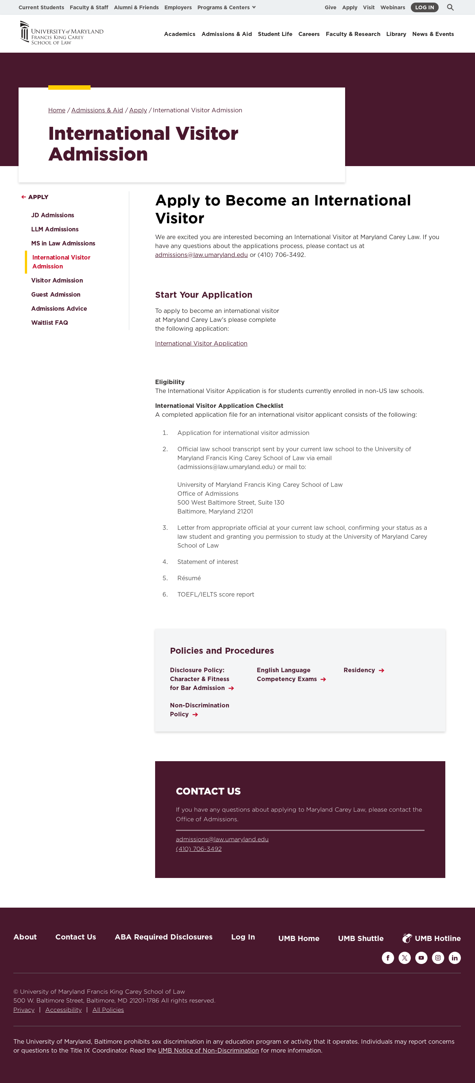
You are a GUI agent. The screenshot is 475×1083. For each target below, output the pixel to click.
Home (56, 110)
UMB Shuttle (361, 938)
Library (396, 34)
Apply (349, 7)
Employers (178, 7)
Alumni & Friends (136, 7)
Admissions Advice (59, 308)
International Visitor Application (201, 344)
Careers (309, 34)
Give (331, 7)
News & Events (433, 34)
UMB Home (299, 938)
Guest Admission (56, 294)
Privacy (24, 1010)
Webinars (392, 7)
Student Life (275, 34)
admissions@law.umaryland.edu (201, 255)
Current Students (41, 7)
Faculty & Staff (89, 7)
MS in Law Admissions (63, 243)
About (25, 936)
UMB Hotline (431, 938)
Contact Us (75, 936)
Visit (369, 7)
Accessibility (63, 1010)
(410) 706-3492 (199, 849)
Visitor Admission (57, 280)
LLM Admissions (54, 229)
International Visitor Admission (61, 262)
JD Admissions (52, 215)
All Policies (108, 1010)
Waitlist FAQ (49, 322)
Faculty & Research (353, 34)
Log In (424, 7)
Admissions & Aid (227, 34)
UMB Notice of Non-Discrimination (208, 1051)
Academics (180, 34)
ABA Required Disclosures (164, 936)
